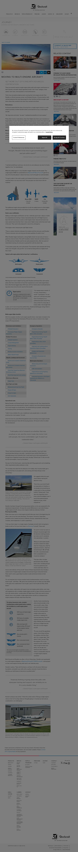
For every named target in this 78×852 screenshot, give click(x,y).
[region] (39, 134)
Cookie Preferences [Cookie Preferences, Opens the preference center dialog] (18, 137)
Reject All (44, 137)
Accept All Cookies (59, 137)
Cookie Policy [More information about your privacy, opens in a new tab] (49, 132)
